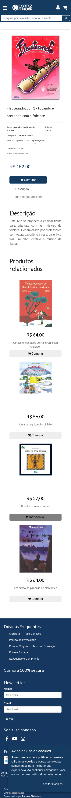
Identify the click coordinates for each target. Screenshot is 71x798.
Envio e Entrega (18, 652)
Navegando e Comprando (24, 658)
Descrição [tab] (22, 189)
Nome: (8, 688)
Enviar (10, 718)
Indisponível (35, 517)
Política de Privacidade (22, 639)
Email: (8, 703)
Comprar (28, 179)
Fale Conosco (33, 633)
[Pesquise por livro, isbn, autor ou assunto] (31, 18)
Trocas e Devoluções (45, 646)
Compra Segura (18, 646)
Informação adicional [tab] (29, 196)
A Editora (14, 633)
